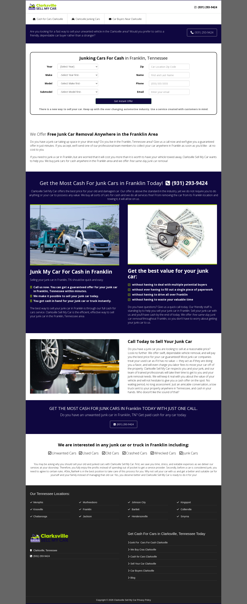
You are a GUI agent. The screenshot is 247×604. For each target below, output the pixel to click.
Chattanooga (40, 516)
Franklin (87, 509)
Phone (140, 83)
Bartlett (136, 509)
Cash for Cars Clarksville (144, 556)
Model (48, 83)
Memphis (38, 502)
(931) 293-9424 (190, 183)
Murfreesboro (90, 502)
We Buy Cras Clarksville (144, 549)
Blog (133, 577)
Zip (142, 66)
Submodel (46, 91)
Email (140, 91)
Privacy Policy (144, 600)
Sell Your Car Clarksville (143, 563)
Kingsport (186, 502)
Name (140, 75)
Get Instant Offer (123, 101)
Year (49, 66)
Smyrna (185, 516)
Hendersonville (140, 516)
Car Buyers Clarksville (142, 570)
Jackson (87, 516)
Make (48, 75)
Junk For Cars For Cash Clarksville (149, 542)
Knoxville (38, 509)
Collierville (186, 509)
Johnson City (139, 502)
